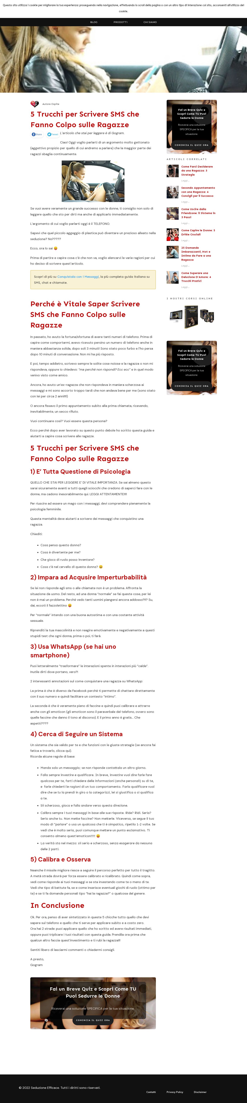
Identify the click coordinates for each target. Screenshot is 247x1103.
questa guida (100, 934)
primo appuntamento (75, 406)
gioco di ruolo (57, 560)
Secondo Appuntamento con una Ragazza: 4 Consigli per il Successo (198, 192)
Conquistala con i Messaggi (78, 277)
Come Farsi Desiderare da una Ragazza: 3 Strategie (197, 170)
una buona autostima (86, 615)
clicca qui (63, 751)
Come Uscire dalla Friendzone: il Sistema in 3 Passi (198, 213)
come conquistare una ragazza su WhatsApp (108, 681)
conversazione (68, 354)
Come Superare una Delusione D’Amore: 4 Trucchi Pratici (196, 277)
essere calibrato (89, 876)
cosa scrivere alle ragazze (74, 436)
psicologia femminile (45, 509)
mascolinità (63, 630)
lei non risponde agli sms (53, 588)
